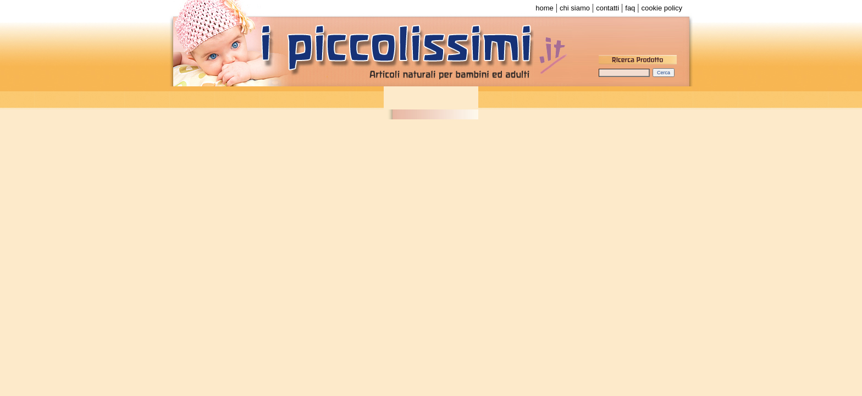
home (544, 8)
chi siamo (575, 8)
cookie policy (662, 8)
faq (630, 8)
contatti (607, 8)
